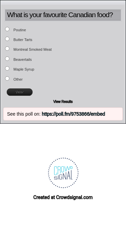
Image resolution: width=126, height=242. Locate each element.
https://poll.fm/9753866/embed (73, 114)
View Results (63, 102)
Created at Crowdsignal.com (62, 197)
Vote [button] (19, 92)
